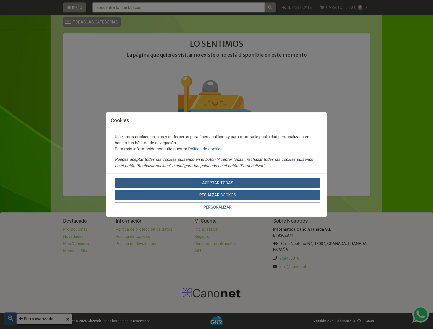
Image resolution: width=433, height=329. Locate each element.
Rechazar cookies (217, 195)
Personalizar (218, 207)
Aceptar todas (217, 183)
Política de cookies (205, 148)
